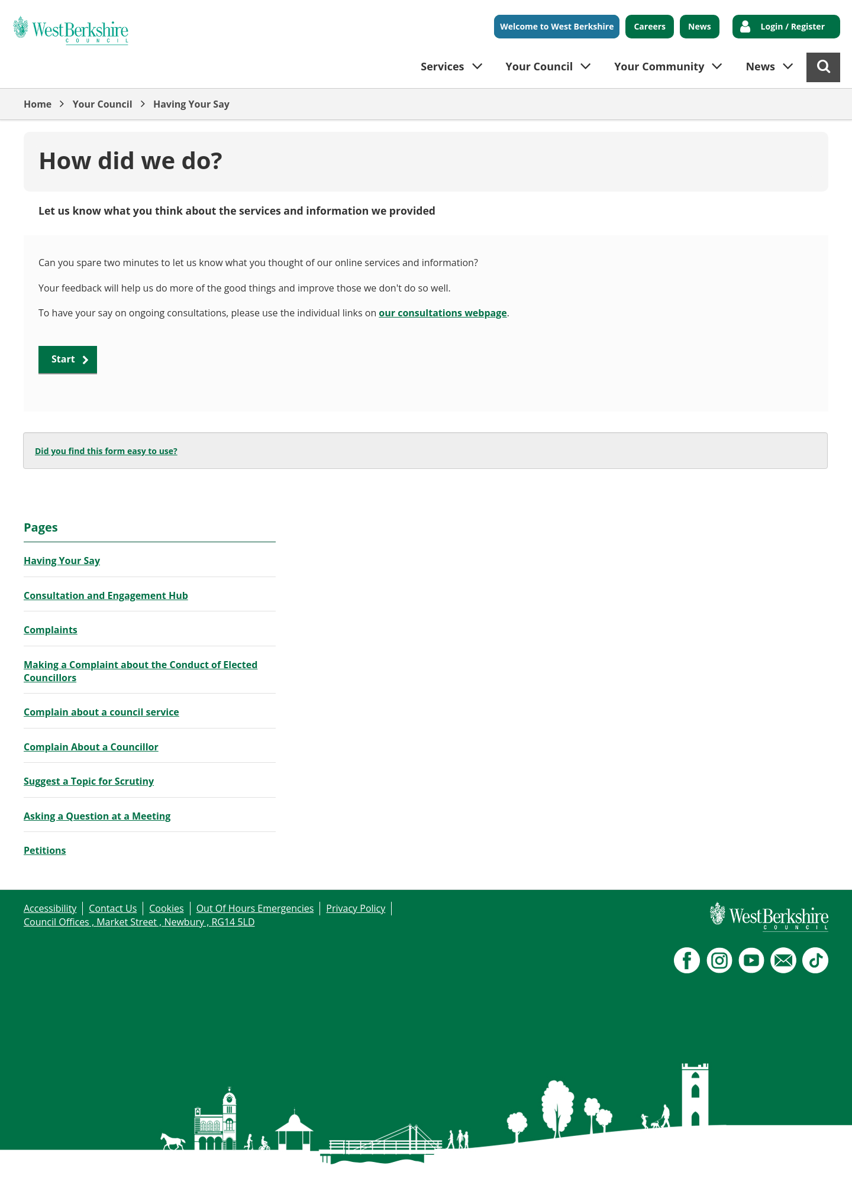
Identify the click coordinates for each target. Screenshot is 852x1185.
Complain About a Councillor (91, 746)
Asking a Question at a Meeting (97, 816)
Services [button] (442, 66)
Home (37, 104)
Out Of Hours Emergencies (255, 908)
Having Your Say (191, 104)
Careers (650, 26)
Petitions (45, 850)
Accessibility (50, 908)
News (699, 26)
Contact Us (113, 908)
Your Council (103, 104)
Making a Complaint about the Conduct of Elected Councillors (140, 671)
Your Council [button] (539, 66)
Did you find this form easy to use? (106, 450)
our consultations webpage (442, 312)
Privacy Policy (355, 908)
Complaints (51, 629)
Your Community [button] (659, 66)
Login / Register (793, 26)
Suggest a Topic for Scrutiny (89, 781)
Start (63, 358)
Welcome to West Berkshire (557, 26)
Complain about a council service (101, 711)
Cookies (166, 908)
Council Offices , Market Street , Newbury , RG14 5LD (139, 921)
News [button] (760, 66)
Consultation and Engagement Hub (106, 595)
